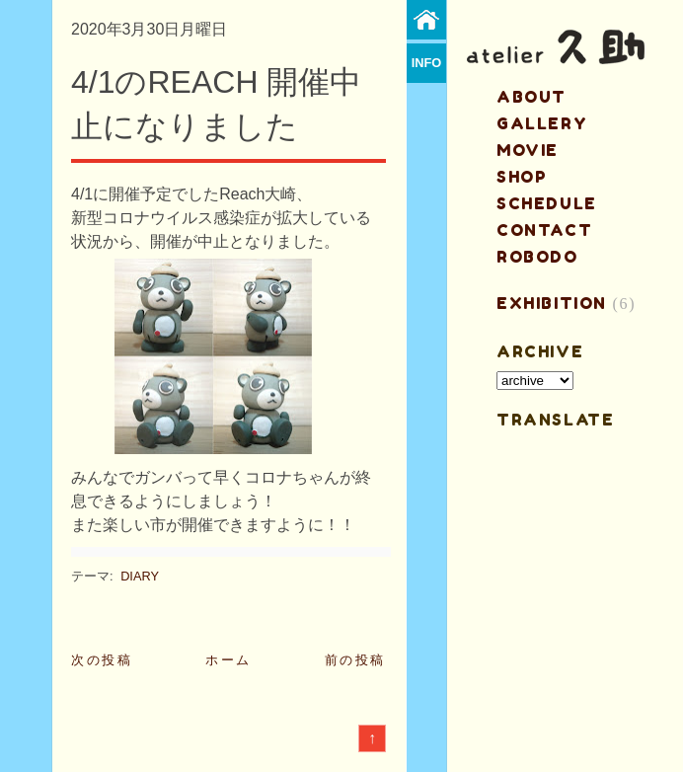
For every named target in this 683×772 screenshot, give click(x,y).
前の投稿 (355, 660)
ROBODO (537, 257)
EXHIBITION (551, 303)
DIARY (139, 576)
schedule (546, 203)
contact (544, 230)
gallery (541, 123)
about (531, 97)
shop (521, 177)
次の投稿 (101, 660)
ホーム (228, 660)
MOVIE (527, 150)
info (427, 62)
